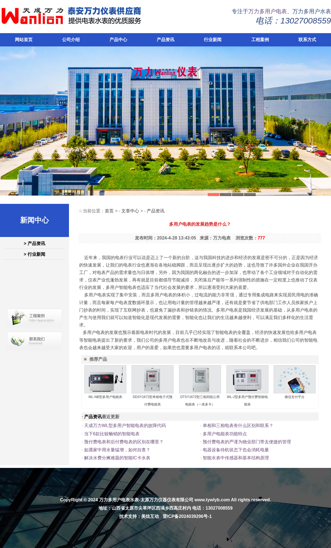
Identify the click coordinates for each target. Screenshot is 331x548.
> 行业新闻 (34, 254)
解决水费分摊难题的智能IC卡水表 (117, 457)
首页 (109, 211)
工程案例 (260, 39)
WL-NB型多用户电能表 (105, 397)
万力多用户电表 (267, 11)
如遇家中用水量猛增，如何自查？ (117, 449)
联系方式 (307, 39)
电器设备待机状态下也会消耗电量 (236, 449)
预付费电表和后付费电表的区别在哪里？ (124, 441)
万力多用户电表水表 (119, 499)
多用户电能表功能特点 (225, 433)
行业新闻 (212, 39)
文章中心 (130, 211)
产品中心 (118, 39)
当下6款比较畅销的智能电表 (112, 433)
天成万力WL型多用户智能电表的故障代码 (125, 425)
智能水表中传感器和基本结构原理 (236, 457)
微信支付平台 (295, 397)
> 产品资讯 (34, 243)
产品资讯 (165, 39)
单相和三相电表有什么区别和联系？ (238, 425)
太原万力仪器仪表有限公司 (166, 499)
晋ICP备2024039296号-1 (187, 516)
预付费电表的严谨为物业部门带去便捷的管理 (247, 441)
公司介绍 (71, 39)
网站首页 (24, 39)
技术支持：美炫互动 (139, 516)
